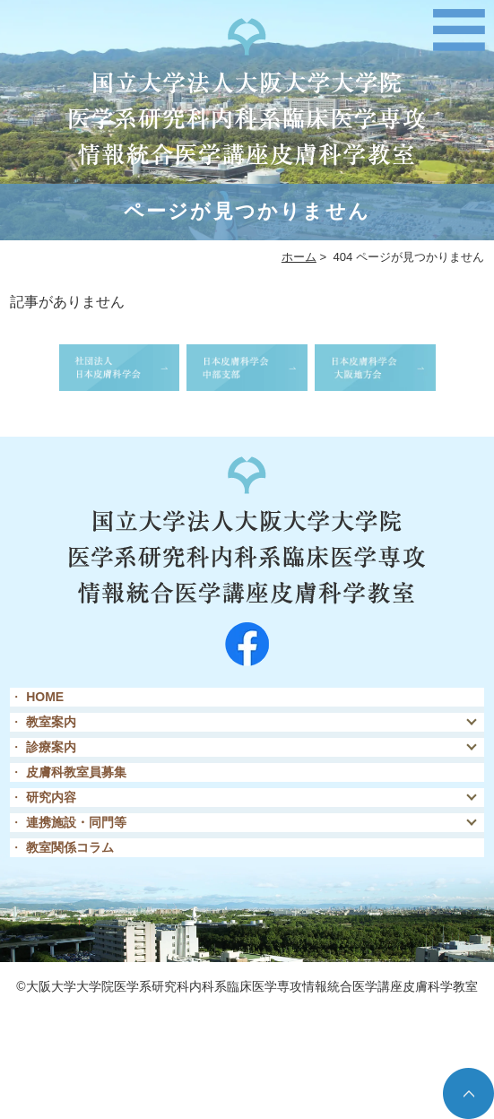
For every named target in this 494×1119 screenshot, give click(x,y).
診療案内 (51, 747)
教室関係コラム (70, 847)
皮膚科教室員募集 (76, 772)
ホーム (299, 257)
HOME (45, 697)
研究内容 (51, 797)
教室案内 (51, 722)
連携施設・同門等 (76, 822)
